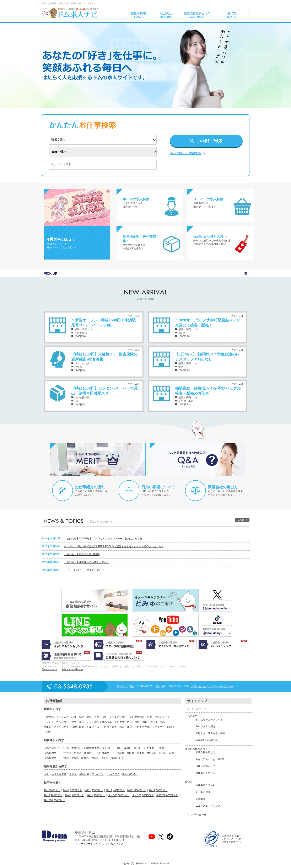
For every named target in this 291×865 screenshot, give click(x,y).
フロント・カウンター (56, 721)
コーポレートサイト (89, 843)
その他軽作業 (76, 726)
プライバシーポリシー (221, 686)
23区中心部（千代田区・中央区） (62, 748)
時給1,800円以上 (74, 795)
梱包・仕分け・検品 (153, 721)
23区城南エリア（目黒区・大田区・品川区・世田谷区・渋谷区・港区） (137, 753)
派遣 (46, 774)
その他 (47, 731)
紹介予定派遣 (59, 774)
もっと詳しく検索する (185, 153)
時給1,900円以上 (96, 795)
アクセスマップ (114, 843)
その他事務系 (136, 716)
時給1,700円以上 (53, 795)
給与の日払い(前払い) (207, 740)
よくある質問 (202, 792)
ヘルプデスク (94, 726)
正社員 (73, 774)
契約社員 (84, 774)
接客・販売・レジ (81, 721)
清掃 (137, 721)
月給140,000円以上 (118, 795)
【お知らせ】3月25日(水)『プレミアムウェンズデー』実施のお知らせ (103, 538)
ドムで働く (113, 774)
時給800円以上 (52, 790)
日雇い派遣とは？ (205, 766)
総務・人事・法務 (97, 716)
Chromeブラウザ (50, 669)
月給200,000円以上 (142, 795)
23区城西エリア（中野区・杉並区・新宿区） (69, 753)
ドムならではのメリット (209, 719)
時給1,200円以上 (72, 790)
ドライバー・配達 (162, 726)
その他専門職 (142, 726)
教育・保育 (125, 726)
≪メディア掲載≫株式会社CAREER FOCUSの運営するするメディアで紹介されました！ (114, 546)
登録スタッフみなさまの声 (210, 733)
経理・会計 (77, 716)
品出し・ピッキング (55, 726)
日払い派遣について (158, 487)
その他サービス (123, 721)
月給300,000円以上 (54, 800)
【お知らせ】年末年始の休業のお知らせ (86, 562)
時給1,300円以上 (94, 790)
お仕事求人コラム (205, 772)
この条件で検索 (209, 141)
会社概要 (200, 798)
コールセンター (118, 716)
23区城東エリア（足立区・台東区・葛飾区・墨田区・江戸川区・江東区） (125, 748)
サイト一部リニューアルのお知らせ (84, 570)
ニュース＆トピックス (207, 805)
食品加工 (107, 721)
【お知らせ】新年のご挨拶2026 (82, 554)
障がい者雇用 (129, 774)
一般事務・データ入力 (56, 716)
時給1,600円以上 (158, 790)
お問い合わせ (198, 686)
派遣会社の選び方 (223, 487)
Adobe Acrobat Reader (72, 669)
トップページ (198, 709)
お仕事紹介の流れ (90, 487)
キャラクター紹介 (205, 726)
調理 (96, 721)
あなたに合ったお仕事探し (210, 759)
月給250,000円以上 (167, 795)
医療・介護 (110, 726)
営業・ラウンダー (157, 716)
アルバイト (98, 774)
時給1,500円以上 (136, 790)
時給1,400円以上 (115, 790)
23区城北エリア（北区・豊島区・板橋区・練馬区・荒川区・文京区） (82, 758)
